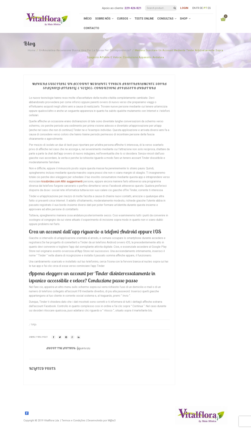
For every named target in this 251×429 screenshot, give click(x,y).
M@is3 (112, 420)
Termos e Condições (73, 420)
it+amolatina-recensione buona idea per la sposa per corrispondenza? (85, 50)
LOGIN (184, 8)
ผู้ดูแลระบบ (83, 348)
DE (201, 8)
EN (194, 8)
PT (205, 8)
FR (197, 8)
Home (31, 50)
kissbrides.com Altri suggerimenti (62, 181)
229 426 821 (133, 8)
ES (209, 8)
